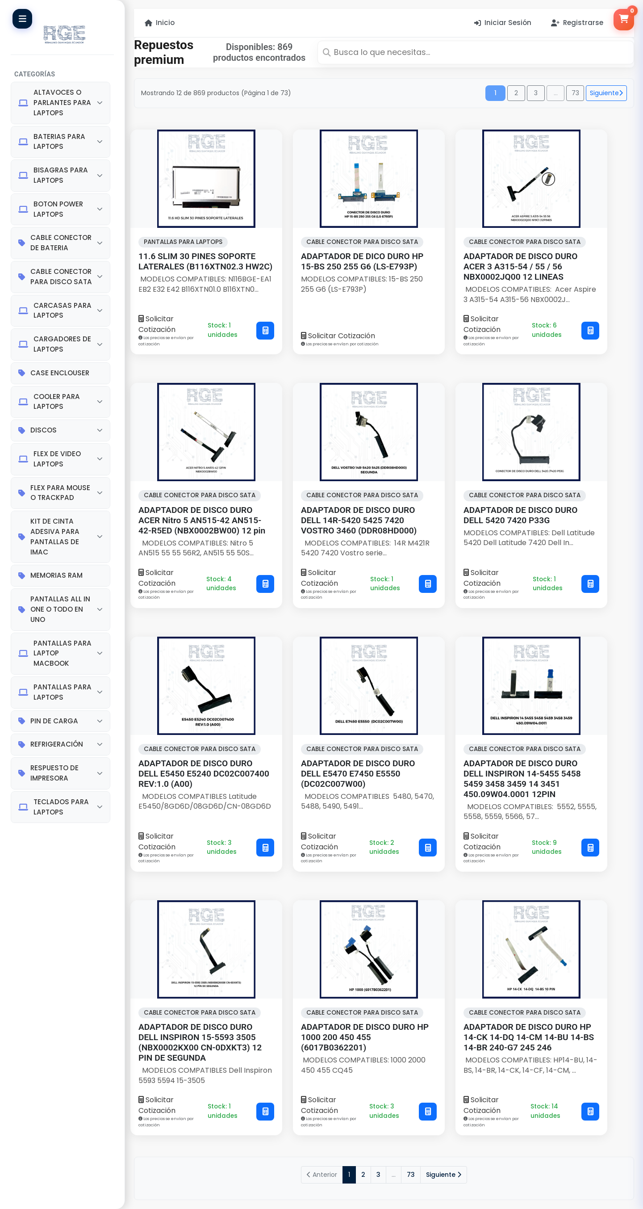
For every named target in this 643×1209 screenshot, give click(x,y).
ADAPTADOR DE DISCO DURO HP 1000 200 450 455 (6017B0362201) (365, 1037)
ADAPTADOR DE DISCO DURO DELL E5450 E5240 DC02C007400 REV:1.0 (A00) (203, 773)
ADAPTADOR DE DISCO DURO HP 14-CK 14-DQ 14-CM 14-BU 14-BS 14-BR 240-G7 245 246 (528, 1037)
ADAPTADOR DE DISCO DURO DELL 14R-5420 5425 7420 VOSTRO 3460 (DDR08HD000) (359, 520)
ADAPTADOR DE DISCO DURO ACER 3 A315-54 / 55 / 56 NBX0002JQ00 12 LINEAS (520, 266)
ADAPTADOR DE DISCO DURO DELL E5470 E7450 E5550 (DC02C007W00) (358, 773)
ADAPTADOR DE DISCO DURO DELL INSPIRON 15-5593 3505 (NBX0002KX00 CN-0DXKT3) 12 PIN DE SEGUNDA (200, 1042)
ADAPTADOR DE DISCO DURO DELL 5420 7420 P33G (520, 515)
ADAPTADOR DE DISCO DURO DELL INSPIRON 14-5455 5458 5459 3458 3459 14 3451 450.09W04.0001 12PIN (522, 778)
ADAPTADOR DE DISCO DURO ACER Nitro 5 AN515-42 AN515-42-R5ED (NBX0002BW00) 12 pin (201, 520)
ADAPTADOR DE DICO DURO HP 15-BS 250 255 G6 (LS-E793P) (362, 261)
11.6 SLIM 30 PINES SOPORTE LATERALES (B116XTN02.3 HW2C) (205, 261)
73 (575, 92)
